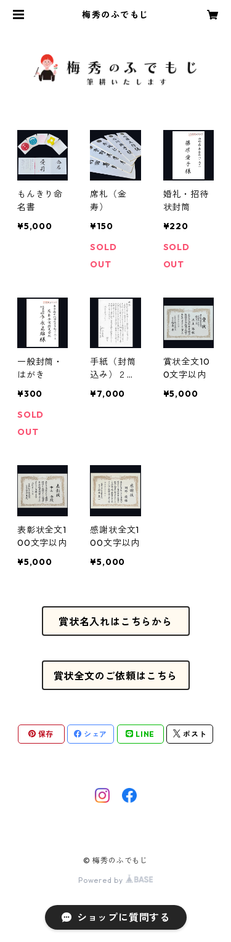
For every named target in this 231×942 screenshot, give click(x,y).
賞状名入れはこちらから (115, 621)
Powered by (115, 880)
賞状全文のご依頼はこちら (116, 676)
